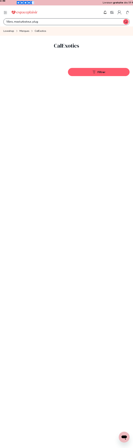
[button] (105, 12)
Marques (24, 30)
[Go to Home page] (25, 12)
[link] (112, 12)
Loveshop (8, 30)
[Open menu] (5, 13)
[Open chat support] (124, 437)
